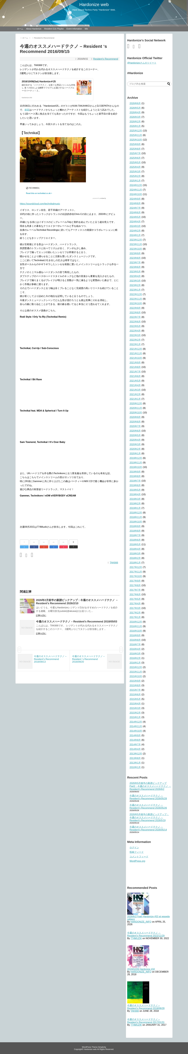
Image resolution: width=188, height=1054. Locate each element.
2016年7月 (135, 644)
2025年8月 (135, 149)
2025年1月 (135, 180)
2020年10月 (136, 412)
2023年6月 (135, 267)
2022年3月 (135, 335)
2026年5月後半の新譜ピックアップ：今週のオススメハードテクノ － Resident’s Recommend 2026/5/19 (149, 817)
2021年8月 (135, 367)
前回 (27, 110)
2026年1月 (135, 126)
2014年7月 (135, 744)
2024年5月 (135, 217)
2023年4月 (135, 276)
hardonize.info (27, 97)
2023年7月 (135, 262)
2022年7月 (135, 317)
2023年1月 (135, 290)
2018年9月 (135, 526)
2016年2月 (135, 658)
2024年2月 (135, 230)
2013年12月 (136, 753)
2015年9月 (135, 681)
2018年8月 (135, 531)
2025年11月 (136, 135)
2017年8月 (135, 585)
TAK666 (114, 562)
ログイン (134, 847)
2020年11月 (136, 408)
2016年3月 (135, 653)
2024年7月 (135, 208)
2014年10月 (136, 731)
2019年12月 (136, 458)
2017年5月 (135, 599)
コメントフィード (139, 856)
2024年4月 (135, 221)
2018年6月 (135, 540)
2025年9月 (135, 144)
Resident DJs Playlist (54, 29)
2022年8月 (135, 312)
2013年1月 (135, 762)
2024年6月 (135, 212)
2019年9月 (135, 471)
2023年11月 (136, 244)
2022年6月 (135, 321)
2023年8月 (135, 258)
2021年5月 (135, 380)
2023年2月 (135, 285)
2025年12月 (136, 130)
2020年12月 (136, 403)
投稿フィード (137, 852)
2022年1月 (135, 344)
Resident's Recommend (105, 59)
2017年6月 (135, 594)
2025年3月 (135, 171)
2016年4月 (135, 649)
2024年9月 (135, 199)
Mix (86, 29)
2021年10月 (136, 358)
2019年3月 (135, 499)
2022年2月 (135, 340)
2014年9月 (135, 735)
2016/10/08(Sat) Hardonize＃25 (39, 81)
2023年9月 (135, 253)
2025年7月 (135, 153)
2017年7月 (135, 590)
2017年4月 (135, 603)
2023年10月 (136, 249)
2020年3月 (135, 444)
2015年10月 (136, 676)
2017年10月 (136, 576)
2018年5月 (135, 544)
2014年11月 (136, 726)
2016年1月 (135, 662)
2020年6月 (135, 431)
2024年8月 (135, 203)
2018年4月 (135, 549)
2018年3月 (135, 553)
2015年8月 (135, 685)
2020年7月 (135, 426)
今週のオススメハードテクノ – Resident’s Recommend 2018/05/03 (76, 621)
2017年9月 (135, 581)
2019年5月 (135, 490)
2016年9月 (135, 635)
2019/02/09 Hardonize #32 (141, 969)
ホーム (20, 29)
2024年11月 (136, 190)
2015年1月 (135, 717)
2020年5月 (135, 435)
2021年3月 (135, 390)
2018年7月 (135, 535)
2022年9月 (135, 308)
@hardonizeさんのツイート (141, 63)
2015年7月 (135, 690)
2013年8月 (135, 758)
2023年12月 (136, 240)
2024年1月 (135, 235)
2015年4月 (135, 703)
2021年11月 (136, 353)
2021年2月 (135, 394)
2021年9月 (135, 362)
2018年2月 (135, 558)
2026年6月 (135, 103)
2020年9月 (135, 417)
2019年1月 (135, 508)
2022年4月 (135, 330)
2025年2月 (135, 176)
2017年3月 (135, 608)
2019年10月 (136, 467)
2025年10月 (136, 139)
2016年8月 (135, 640)
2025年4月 (135, 167)
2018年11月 (136, 517)
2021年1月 (135, 399)
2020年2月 (135, 449)
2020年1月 (135, 453)
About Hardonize (33, 29)
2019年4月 (135, 494)
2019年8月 (135, 476)
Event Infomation (74, 29)
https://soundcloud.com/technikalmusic (40, 203)
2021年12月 (136, 349)
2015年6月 (135, 694)
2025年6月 (135, 158)
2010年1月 (135, 767)
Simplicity (102, 1047)
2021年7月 (135, 371)
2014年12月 (136, 722)
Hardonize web (94, 4)
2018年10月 (136, 521)
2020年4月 (135, 440)
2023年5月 (135, 271)
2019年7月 (135, 481)
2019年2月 (135, 503)
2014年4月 (135, 749)
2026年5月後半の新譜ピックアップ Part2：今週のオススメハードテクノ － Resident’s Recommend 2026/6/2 (150, 786)
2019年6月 (135, 485)
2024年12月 (136, 185)
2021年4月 (135, 385)
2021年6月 (135, 376)
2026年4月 (135, 112)
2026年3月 (135, 117)
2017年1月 (135, 617)
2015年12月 (136, 667)
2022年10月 (136, 303)
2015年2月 (135, 712)
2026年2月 (135, 121)
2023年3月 (135, 280)
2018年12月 (136, 512)
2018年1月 (135, 562)
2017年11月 (136, 571)
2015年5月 (135, 699)
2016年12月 (136, 622)
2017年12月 (136, 567)
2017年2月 (135, 612)
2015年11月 (136, 672)
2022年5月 (135, 326)
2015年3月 (135, 708)
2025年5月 (135, 162)
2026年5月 (135, 108)
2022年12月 (136, 294)
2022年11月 (136, 299)
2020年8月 (135, 421)
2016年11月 (136, 626)
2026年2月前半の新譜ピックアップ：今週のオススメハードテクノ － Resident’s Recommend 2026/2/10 (77, 602)
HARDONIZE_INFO (141, 922)
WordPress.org (137, 861)
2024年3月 (135, 226)
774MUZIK (136, 938)
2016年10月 (136, 631)
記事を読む (41, 615)
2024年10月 (136, 194)
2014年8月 (135, 740)
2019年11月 (136, 462)
